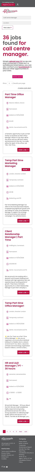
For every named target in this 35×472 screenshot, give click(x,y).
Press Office (23, 441)
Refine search (17, 77)
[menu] (10, 83)
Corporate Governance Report (25, 446)
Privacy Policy (5, 453)
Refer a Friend (23, 443)
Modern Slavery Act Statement (7, 456)
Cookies (4, 459)
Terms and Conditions (8, 451)
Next (20, 432)
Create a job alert (24, 88)
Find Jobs (7, 28)
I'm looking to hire (8, 2)
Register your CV (8, 5)
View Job (22, 150)
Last (25, 432)
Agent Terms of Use (25, 458)
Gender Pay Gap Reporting (24, 450)
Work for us (22, 456)
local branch (24, 67)
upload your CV (15, 61)
